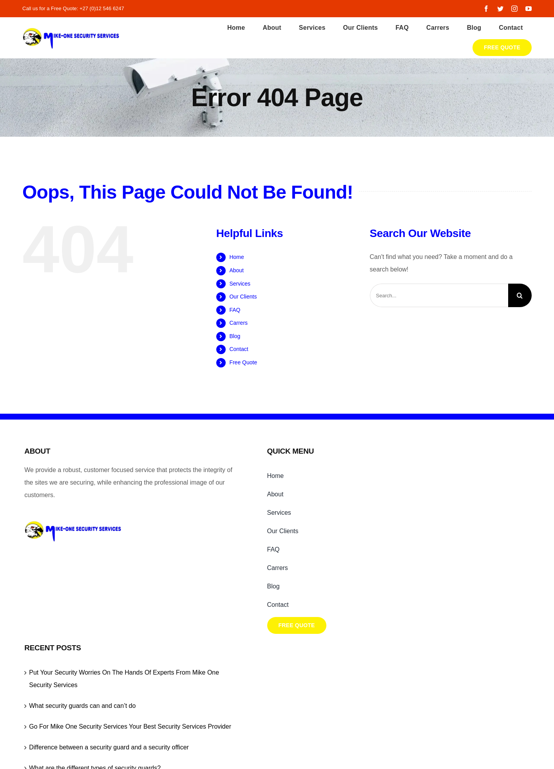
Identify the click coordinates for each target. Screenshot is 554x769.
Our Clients (243, 296)
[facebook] (486, 8)
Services (239, 283)
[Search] (520, 295)
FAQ (234, 310)
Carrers (238, 323)
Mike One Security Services (225, 678)
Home (236, 257)
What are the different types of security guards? (446, 596)
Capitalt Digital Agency (399, 678)
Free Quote (243, 362)
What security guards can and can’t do (433, 509)
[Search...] (439, 295)
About (236, 270)
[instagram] (514, 8)
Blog (234, 336)
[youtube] (528, 8)
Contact (238, 349)
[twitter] (500, 8)
